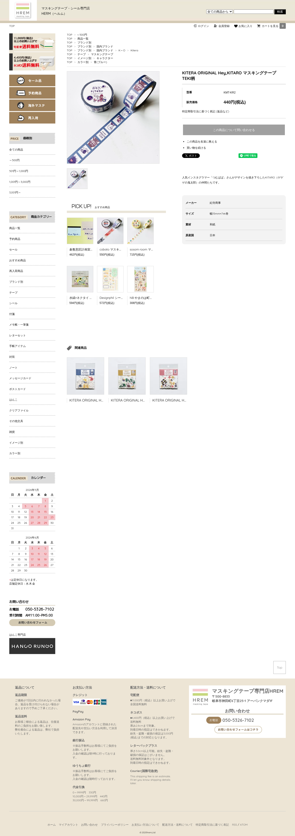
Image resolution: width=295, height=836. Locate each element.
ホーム (51, 824)
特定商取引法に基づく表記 (212, 824)
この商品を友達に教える (202, 141)
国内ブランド (105, 46)
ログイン (203, 26)
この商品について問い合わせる (234, 130)
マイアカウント (68, 824)
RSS (234, 824)
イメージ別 (84, 58)
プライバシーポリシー (115, 824)
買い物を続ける (196, 147)
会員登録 (224, 26)
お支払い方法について (145, 824)
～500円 (82, 34)
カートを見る (274, 26)
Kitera (134, 50)
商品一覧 (82, 38)
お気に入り (243, 26)
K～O (121, 50)
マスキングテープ (102, 54)
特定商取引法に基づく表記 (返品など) (205, 111)
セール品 (32, 80)
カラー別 (82, 62)
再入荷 (32, 118)
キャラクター (105, 58)
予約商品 (32, 93)
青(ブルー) (100, 62)
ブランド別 (84, 42)
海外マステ (32, 105)
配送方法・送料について (177, 824)
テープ (81, 54)
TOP (12, 26)
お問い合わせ (89, 824)
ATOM (244, 824)
